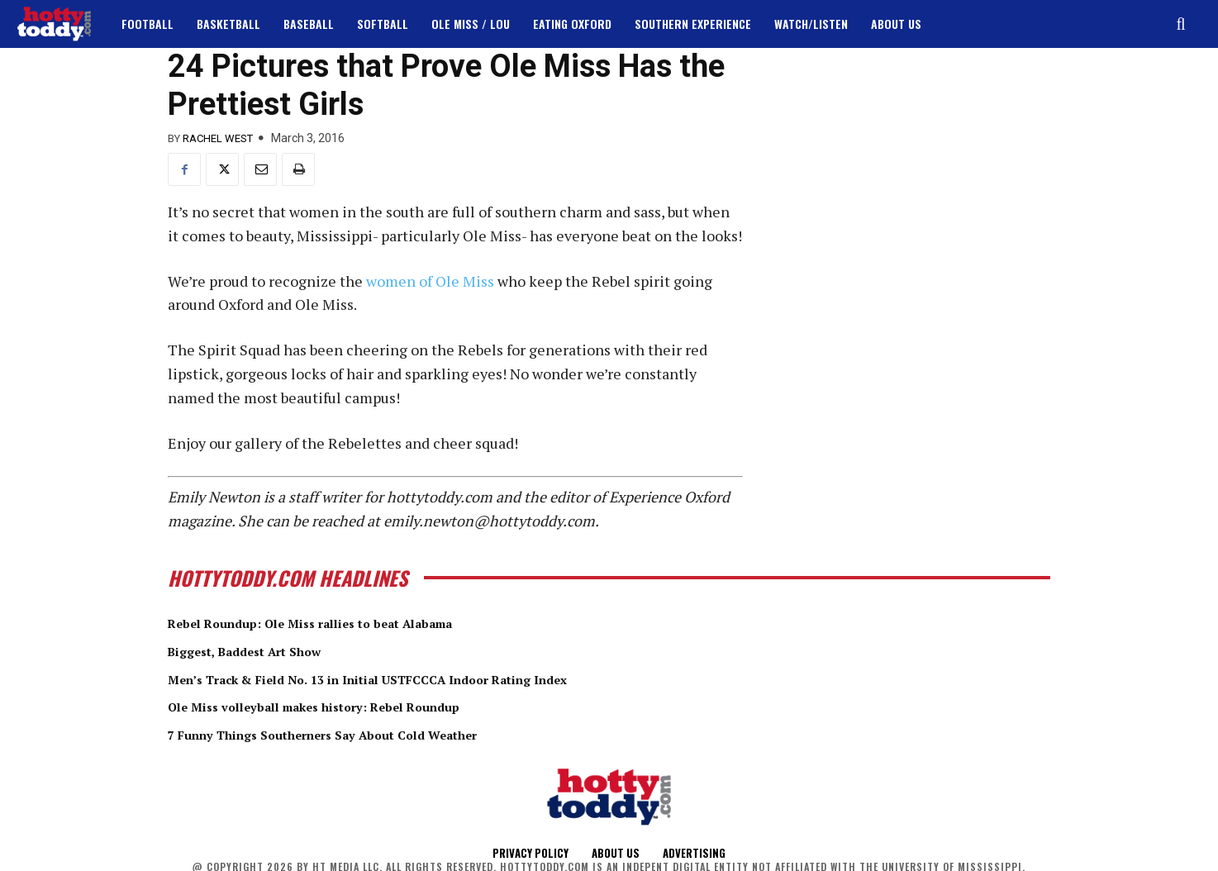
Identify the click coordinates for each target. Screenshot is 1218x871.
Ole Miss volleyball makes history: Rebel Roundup (351, 706)
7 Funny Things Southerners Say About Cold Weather (364, 733)
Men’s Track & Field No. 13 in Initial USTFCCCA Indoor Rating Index (420, 678)
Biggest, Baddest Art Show (265, 650)
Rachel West (218, 138)
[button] (1181, 24)
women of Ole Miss (431, 281)
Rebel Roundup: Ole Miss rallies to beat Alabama (347, 622)
